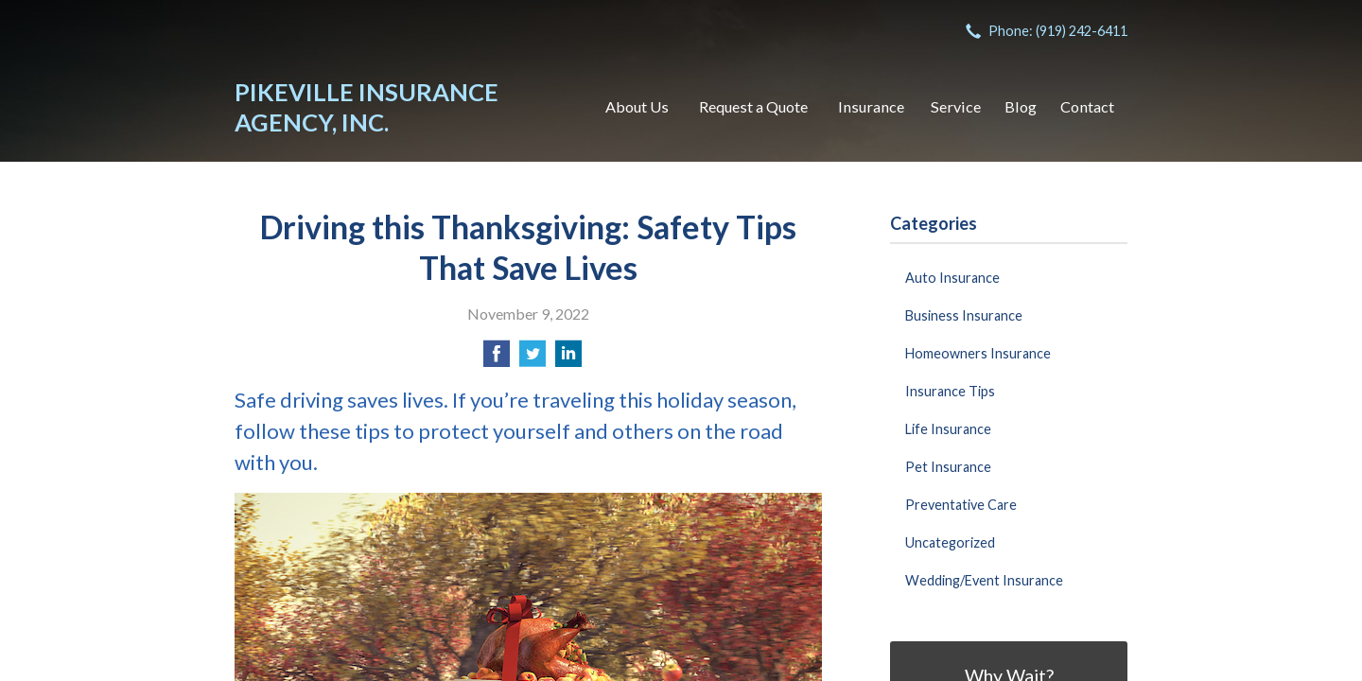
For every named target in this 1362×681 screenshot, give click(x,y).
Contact (1087, 106)
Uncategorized (950, 542)
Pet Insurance (948, 467)
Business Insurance (963, 315)
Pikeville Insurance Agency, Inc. (366, 107)
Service (956, 106)
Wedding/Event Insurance (984, 580)
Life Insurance (948, 429)
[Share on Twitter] (532, 359)
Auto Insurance (952, 278)
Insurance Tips (950, 391)
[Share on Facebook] (496, 359)
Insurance (871, 106)
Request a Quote (753, 106)
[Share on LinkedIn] (568, 359)
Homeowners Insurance (978, 353)
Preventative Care (961, 505)
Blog (1020, 106)
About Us (637, 106)
